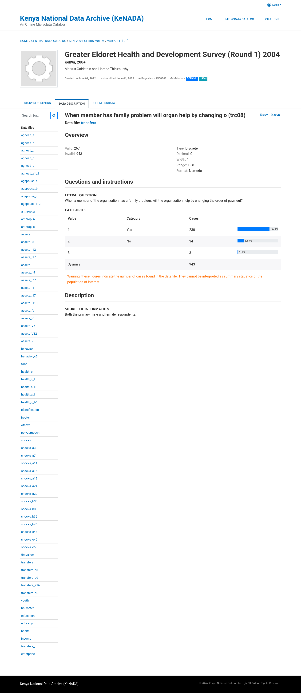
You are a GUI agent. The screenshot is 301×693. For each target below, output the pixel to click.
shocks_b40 (29, 524)
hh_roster (27, 608)
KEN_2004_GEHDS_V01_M (86, 41)
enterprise (28, 654)
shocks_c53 (29, 547)
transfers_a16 (30, 585)
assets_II (27, 265)
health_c (26, 371)
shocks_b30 (29, 501)
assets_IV (27, 310)
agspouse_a (29, 181)
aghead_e (27, 165)
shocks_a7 (28, 455)
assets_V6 (28, 326)
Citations (272, 19)
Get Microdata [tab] (104, 103)
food (24, 364)
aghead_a (27, 135)
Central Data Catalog (48, 41)
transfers (27, 562)
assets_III (27, 287)
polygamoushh (31, 432)
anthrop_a (28, 211)
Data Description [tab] (72, 103)
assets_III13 (29, 303)
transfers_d (28, 646)
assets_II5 (28, 272)
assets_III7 (28, 295)
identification (30, 410)
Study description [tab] (37, 103)
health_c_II (28, 387)
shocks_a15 (29, 471)
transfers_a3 (29, 570)
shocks (26, 440)
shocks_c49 (29, 539)
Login (273, 4)
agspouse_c (29, 196)
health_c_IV (29, 402)
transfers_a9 (29, 577)
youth (25, 600)
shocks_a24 (29, 486)
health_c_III (28, 394)
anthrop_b (28, 219)
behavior (27, 349)
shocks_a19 (29, 478)
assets (25, 234)
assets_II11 (29, 280)
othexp (25, 425)
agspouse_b (29, 188)
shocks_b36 (29, 516)
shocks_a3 (28, 448)
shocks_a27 (29, 493)
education (28, 616)
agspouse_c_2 (30, 204)
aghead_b (27, 143)
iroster (25, 417)
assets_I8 (27, 242)
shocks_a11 (29, 463)
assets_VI (27, 341)
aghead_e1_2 (30, 173)
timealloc (27, 554)
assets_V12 (29, 333)
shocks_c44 (29, 532)
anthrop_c (28, 227)
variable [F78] (117, 41)
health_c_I (28, 379)
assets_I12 (28, 249)
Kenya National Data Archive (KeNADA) (82, 18)
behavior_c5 (29, 356)
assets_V (27, 318)
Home (210, 19)
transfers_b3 (29, 593)
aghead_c (27, 150)
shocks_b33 (29, 509)
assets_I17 (28, 257)
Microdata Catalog (240, 19)
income (26, 638)
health (25, 631)
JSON (275, 114)
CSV (264, 114)
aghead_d (27, 158)
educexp (27, 623)
